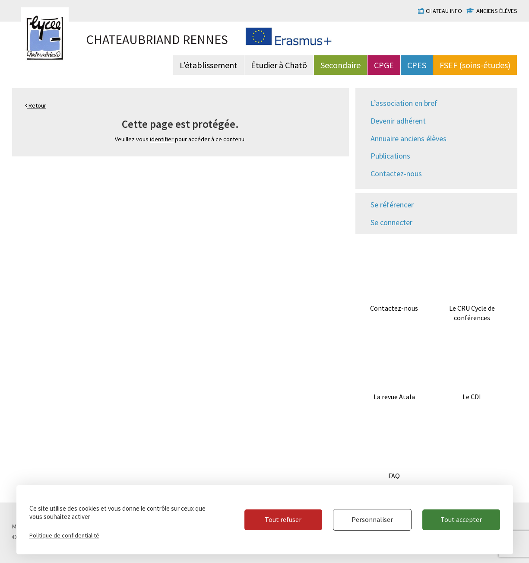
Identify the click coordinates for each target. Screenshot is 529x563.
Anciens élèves (496, 11)
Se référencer (392, 205)
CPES (416, 65)
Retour (35, 105)
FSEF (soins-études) (475, 65)
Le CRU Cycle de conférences (472, 313)
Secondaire (340, 65)
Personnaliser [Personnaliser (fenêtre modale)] (372, 519)
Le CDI (471, 396)
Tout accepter (461, 519)
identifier (162, 139)
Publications (390, 156)
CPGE (384, 65)
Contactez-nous (396, 173)
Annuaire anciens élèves (409, 138)
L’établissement (209, 65)
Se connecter (391, 222)
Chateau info (444, 11)
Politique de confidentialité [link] (64, 535)
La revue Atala (394, 396)
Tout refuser (283, 519)
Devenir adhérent (398, 121)
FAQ (394, 475)
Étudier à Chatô (279, 65)
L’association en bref (404, 103)
